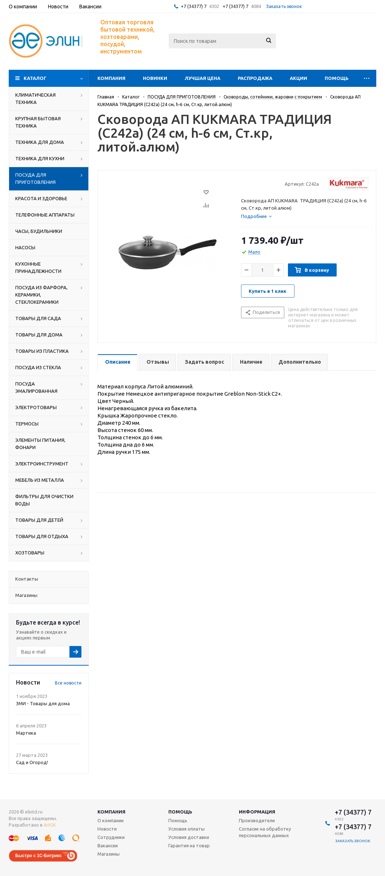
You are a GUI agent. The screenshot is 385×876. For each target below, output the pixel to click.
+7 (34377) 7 (193, 6)
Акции (298, 78)
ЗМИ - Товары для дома (43, 703)
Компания (111, 78)
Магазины (108, 853)
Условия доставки (188, 837)
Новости (107, 828)
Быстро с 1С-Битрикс (38, 855)
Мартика (26, 732)
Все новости (68, 683)
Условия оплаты (186, 828)
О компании (110, 820)
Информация (257, 811)
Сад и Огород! (32, 762)
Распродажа (255, 78)
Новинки (155, 78)
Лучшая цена (202, 78)
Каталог (35, 78)
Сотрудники (111, 837)
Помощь (337, 78)
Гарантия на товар (189, 845)
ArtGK (50, 825)
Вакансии (107, 845)
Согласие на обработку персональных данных (265, 832)
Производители (257, 820)
